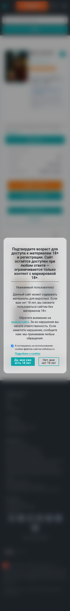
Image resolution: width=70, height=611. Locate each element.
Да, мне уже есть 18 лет (22, 361)
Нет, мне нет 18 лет (49, 361)
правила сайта (20, 322)
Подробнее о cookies (27, 353)
